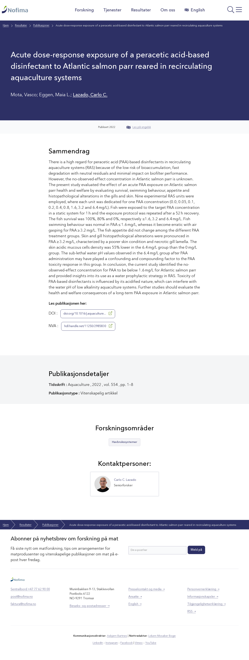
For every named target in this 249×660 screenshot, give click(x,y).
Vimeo (138, 642)
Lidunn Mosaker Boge (161, 636)
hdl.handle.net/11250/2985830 (88, 326)
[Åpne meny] (227, 11)
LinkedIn (98, 642)
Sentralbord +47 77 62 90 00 (30, 589)
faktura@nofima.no (23, 604)
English (194, 10)
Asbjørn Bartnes (117, 636)
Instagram (112, 642)
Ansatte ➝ (135, 596)
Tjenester (112, 10)
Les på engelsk (138, 127)
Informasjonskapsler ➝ (202, 596)
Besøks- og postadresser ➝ (90, 606)
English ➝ (134, 604)
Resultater (141, 10)
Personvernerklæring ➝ (203, 589)
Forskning (83, 10)
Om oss (167, 10)
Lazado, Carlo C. (90, 95)
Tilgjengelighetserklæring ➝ (206, 604)
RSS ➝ (191, 611)
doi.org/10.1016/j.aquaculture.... (87, 313)
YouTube (150, 642)
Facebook (127, 642)
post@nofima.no (22, 596)
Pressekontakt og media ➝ (146, 589)
